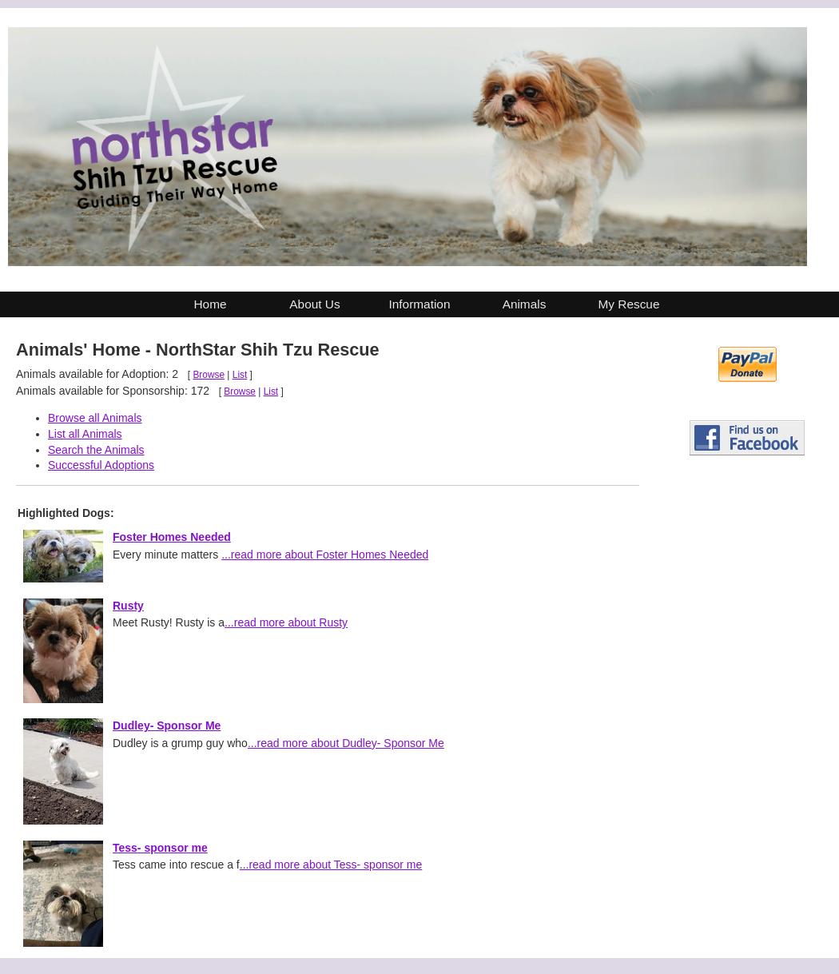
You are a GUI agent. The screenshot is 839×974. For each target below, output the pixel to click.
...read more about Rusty (286, 622)
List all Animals (85, 433)
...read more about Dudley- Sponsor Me (346, 743)
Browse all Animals (95, 417)
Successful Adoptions (101, 465)
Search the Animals (96, 449)
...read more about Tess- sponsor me (331, 864)
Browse (209, 374)
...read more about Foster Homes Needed (324, 554)
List (240, 374)
